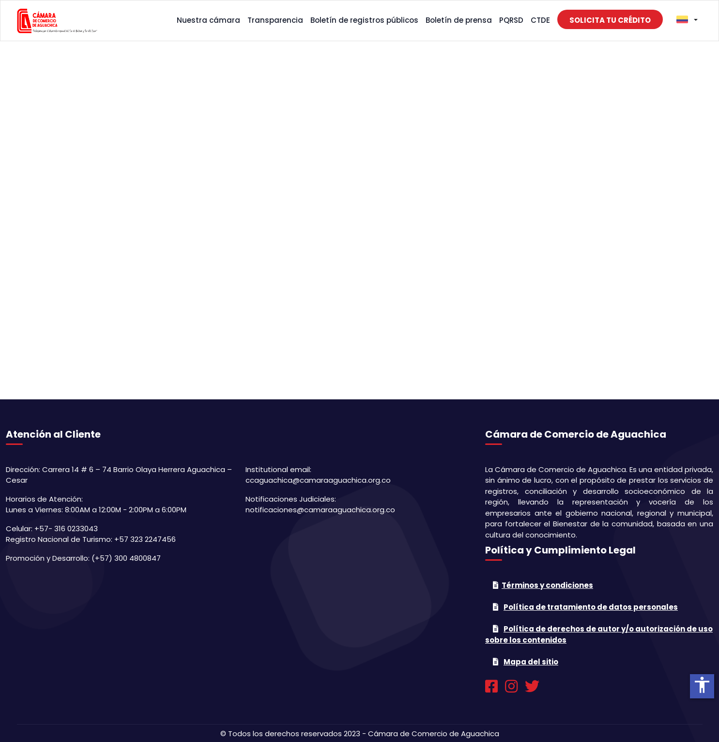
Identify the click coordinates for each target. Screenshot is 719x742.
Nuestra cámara (208, 20)
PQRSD (511, 20)
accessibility (702, 685)
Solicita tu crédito (610, 20)
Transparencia (275, 20)
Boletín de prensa (459, 20)
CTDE (540, 20)
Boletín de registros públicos (364, 20)
